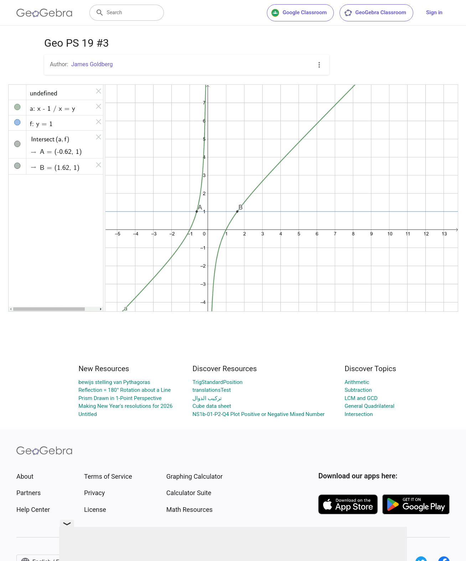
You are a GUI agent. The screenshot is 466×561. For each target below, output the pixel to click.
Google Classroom (299, 13)
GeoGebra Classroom (375, 13)
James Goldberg (92, 64)
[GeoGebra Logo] (44, 13)
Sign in (434, 12)
